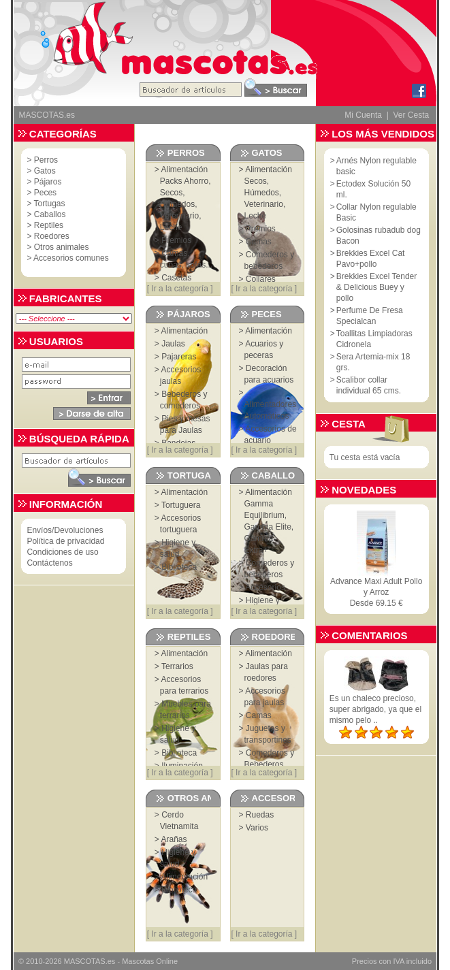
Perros (46, 160)
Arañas (174, 839)
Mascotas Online (150, 961)
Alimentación (184, 169)
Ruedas (260, 815)
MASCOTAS (85, 961)
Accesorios (265, 587)
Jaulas (173, 344)
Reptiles (48, 225)
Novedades (364, 490)
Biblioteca (179, 567)
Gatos (45, 171)
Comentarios (369, 635)
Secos (171, 192)
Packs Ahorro (184, 181)
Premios (176, 240)
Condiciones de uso (62, 552)
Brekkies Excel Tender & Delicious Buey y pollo (376, 287)
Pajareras (178, 356)
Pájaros (48, 182)
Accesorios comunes (71, 258)
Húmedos (177, 204)
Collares (261, 279)
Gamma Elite (267, 527)
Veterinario (179, 216)
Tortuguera (180, 505)
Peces (45, 192)
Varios (257, 827)
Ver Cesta (411, 115)
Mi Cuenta (363, 115)
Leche (171, 227)
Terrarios (177, 666)
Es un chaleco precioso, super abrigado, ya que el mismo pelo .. (375, 709)
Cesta (349, 424)
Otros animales (61, 247)
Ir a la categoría (179, 288)
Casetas (176, 277)
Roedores (51, 236)
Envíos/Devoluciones (65, 530)
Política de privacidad (65, 541)
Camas (259, 241)
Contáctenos (49, 563)
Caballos (50, 214)
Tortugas (49, 203)
